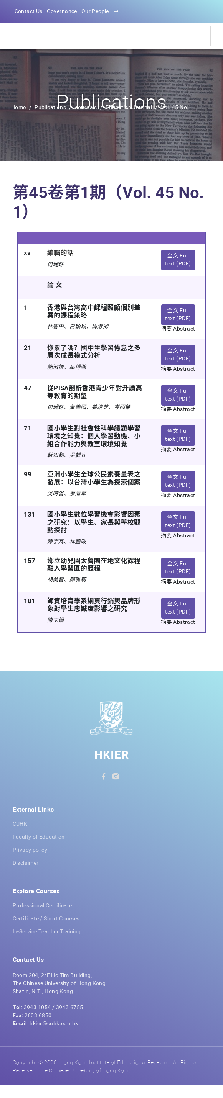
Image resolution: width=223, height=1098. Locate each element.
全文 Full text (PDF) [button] (178, 273)
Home (18, 121)
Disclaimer (26, 876)
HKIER (111, 769)
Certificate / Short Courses (46, 932)
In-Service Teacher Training (47, 945)
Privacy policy (30, 863)
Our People (95, 11)
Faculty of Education (39, 850)
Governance (62, 11)
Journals (86, 121)
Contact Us (29, 11)
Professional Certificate (42, 919)
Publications (50, 121)
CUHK (20, 837)
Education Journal (129, 121)
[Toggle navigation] (201, 43)
